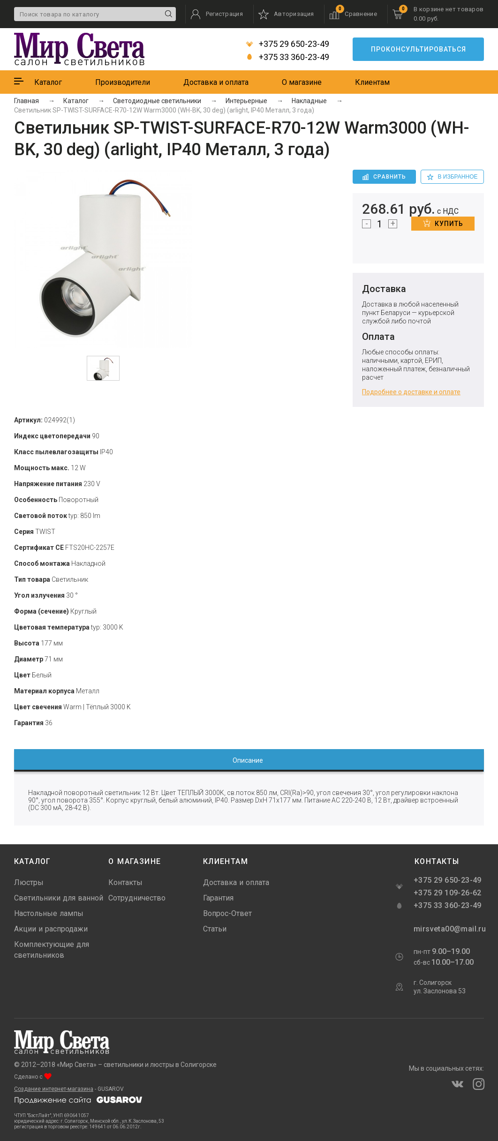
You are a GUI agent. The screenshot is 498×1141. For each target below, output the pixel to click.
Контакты (125, 882)
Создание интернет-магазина (53, 1089)
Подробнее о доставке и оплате (411, 392)
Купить (443, 223)
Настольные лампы (48, 913)
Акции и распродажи (51, 928)
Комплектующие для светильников (51, 950)
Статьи (214, 928)
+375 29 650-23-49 (287, 44)
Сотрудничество (137, 897)
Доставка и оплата (216, 82)
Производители (122, 82)
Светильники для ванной (58, 897)
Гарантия (218, 897)
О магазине (302, 82)
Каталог (48, 82)
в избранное (452, 176)
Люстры (29, 882)
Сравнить (384, 176)
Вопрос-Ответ (227, 913)
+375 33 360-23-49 (287, 57)
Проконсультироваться (418, 49)
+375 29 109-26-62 (448, 892)
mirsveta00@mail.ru (449, 928)
